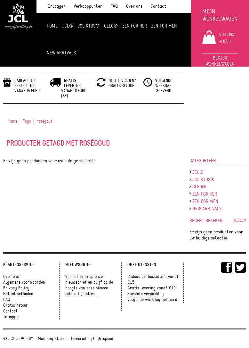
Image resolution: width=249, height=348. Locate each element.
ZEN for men (164, 26)
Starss (60, 339)
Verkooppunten (88, 6)
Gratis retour (15, 305)
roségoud (44, 121)
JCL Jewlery (18, 20)
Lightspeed (103, 339)
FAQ (114, 6)
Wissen (239, 220)
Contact (158, 6)
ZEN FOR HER (134, 26)
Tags (27, 121)
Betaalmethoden (18, 294)
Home (52, 26)
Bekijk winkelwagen (220, 61)
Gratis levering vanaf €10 (151, 288)
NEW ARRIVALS (61, 53)
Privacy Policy (16, 288)
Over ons (134, 6)
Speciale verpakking (145, 294)
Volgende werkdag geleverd (152, 300)
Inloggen (57, 6)
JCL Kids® (88, 26)
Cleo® (111, 26)
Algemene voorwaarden (24, 282)
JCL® (67, 26)
